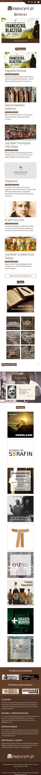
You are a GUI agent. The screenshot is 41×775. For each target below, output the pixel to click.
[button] (4, 31)
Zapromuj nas (20, 769)
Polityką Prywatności (7, 745)
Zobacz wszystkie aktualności (21, 276)
